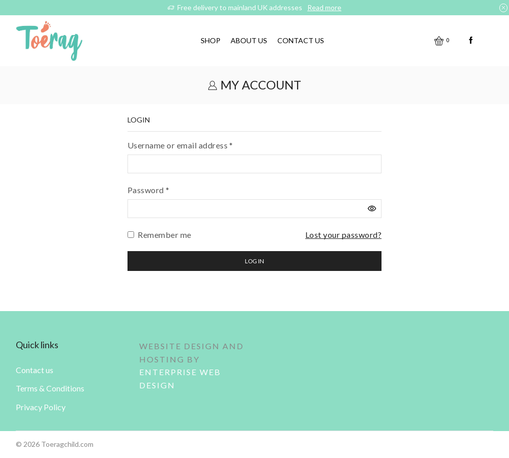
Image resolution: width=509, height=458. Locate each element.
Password (149, 189)
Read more (324, 7)
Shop (210, 40)
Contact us (300, 40)
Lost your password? (343, 234)
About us (249, 40)
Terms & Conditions (50, 388)
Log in (254, 261)
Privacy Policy (41, 407)
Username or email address (180, 144)
